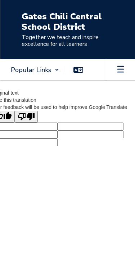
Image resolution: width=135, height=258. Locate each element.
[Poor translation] (26, 117)
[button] (35, 70)
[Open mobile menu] (120, 70)
